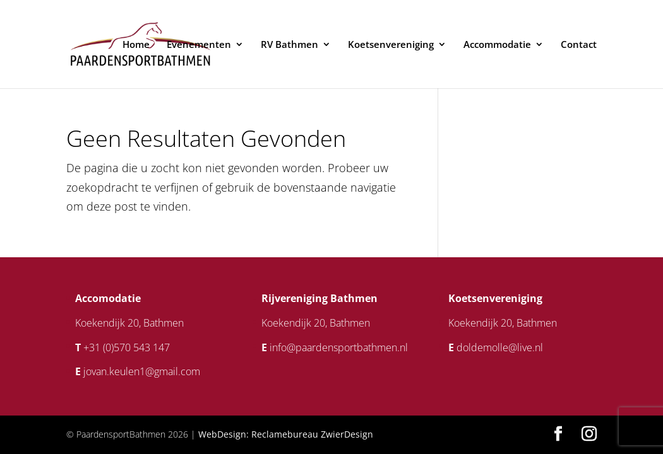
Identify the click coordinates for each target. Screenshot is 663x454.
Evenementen (199, 45)
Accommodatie (497, 45)
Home (136, 45)
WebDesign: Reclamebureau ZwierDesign (285, 434)
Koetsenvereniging (391, 45)
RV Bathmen (289, 45)
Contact (579, 45)
